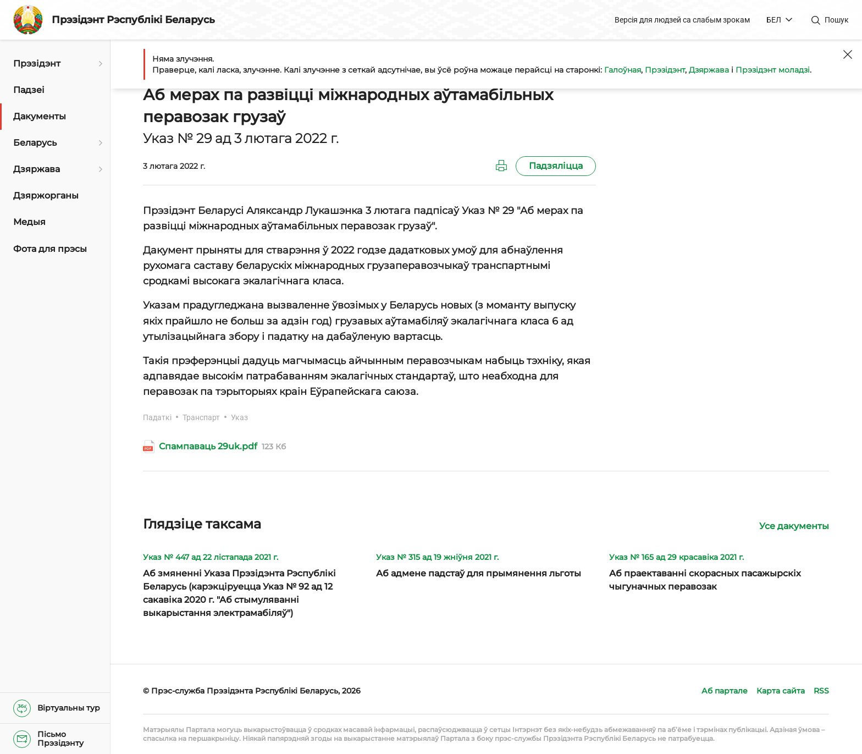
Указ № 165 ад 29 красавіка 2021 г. (676, 557)
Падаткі (157, 417)
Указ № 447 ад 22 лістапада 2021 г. (210, 557)
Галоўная (622, 70)
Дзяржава (709, 70)
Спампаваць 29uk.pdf (208, 446)
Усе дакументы (794, 526)
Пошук (837, 19)
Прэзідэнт (665, 70)
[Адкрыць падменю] (99, 64)
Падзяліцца (556, 166)
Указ (239, 417)
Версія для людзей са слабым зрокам (682, 19)
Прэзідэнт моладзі (773, 70)
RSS (821, 691)
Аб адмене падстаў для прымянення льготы (478, 573)
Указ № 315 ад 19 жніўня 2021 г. (437, 557)
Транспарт (201, 417)
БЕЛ (773, 19)
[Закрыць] (847, 54)
